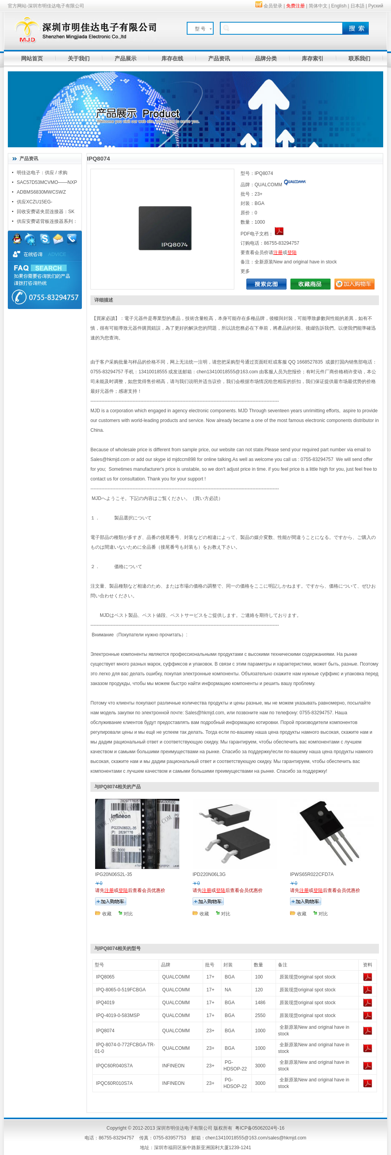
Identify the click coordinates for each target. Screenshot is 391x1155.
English (339, 6)
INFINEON (173, 1065)
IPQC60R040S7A (114, 1065)
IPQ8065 (105, 977)
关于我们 (79, 58)
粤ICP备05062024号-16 (260, 1128)
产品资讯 (219, 58)
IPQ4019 (105, 1002)
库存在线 (172, 58)
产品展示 (125, 58)
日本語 (357, 6)
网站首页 (32, 58)
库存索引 (313, 58)
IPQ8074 (105, 1030)
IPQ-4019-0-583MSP (118, 1015)
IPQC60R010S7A (114, 1083)
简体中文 (318, 6)
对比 (128, 914)
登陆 (292, 252)
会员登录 (273, 6)
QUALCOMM (176, 977)
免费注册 (295, 6)
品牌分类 (266, 58)
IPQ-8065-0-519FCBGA (120, 990)
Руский (375, 6)
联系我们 (359, 58)
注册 (278, 252)
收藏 (106, 914)
